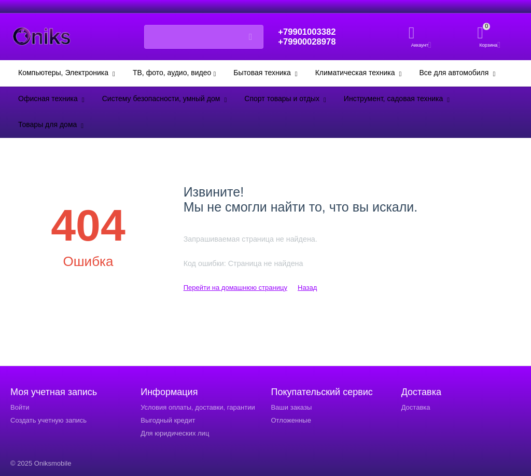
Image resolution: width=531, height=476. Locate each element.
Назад (307, 287)
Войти (19, 407)
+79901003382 (309, 31)
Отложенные (291, 420)
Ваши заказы (291, 407)
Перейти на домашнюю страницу (235, 287)
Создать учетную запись (48, 420)
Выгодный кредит (168, 420)
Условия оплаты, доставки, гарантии (198, 407)
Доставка (415, 407)
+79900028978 (309, 42)
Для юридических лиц (175, 433)
